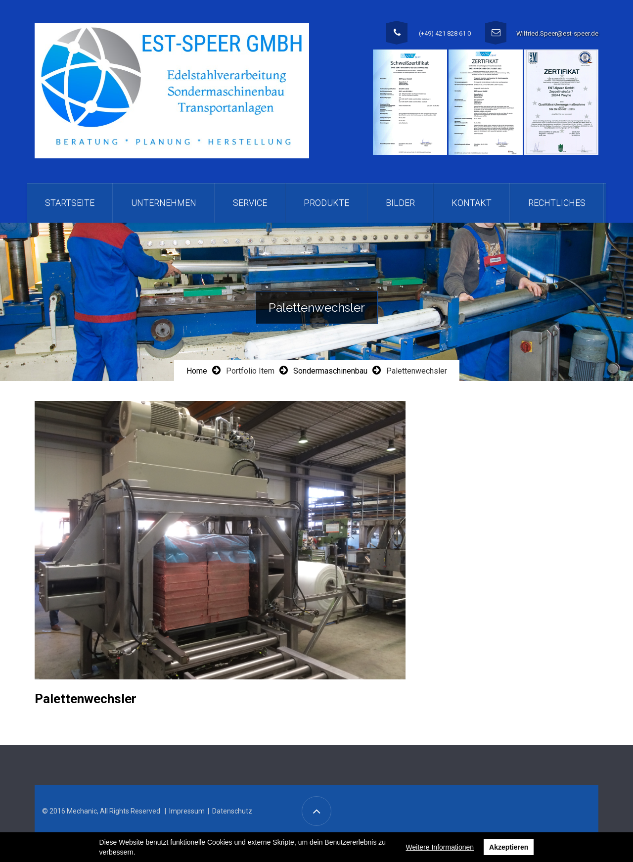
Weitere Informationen (440, 847)
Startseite (69, 202)
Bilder (400, 202)
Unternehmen (163, 202)
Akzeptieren (508, 847)
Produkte (326, 202)
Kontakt (472, 202)
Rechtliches (557, 202)
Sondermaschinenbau (330, 371)
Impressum (187, 811)
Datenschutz (232, 811)
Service (250, 202)
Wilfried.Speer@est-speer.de (557, 33)
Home (196, 371)
